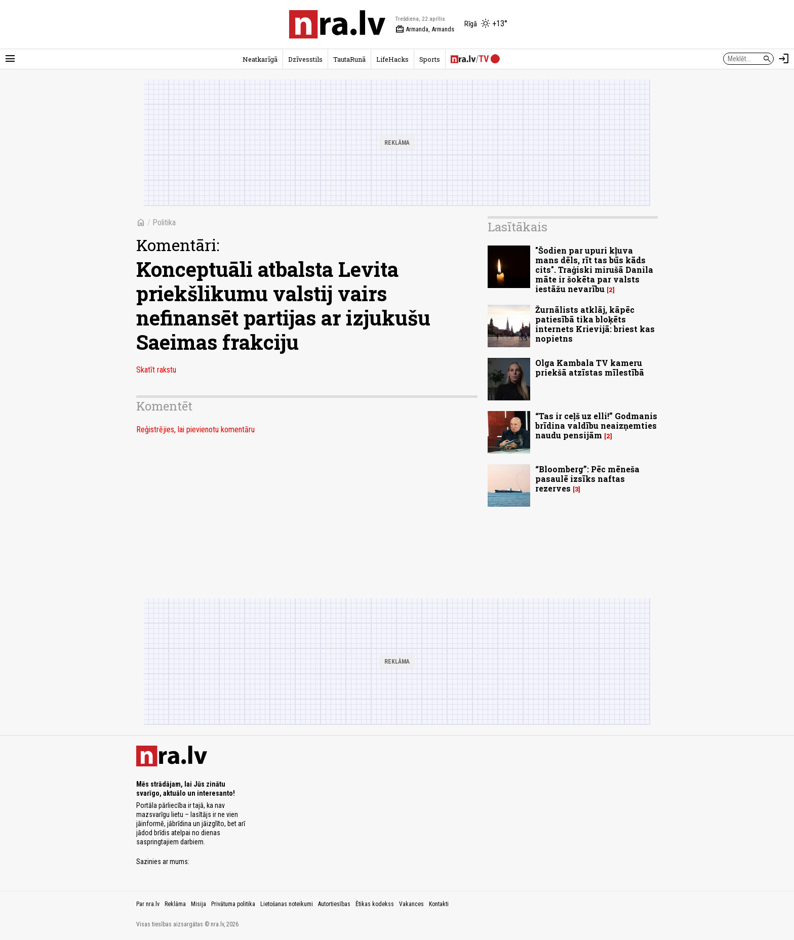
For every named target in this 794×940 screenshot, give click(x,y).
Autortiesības (334, 904)
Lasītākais (517, 227)
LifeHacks (392, 59)
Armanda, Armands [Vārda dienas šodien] (424, 29)
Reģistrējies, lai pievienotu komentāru (195, 429)
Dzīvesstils (305, 59)
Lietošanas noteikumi (286, 904)
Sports (429, 59)
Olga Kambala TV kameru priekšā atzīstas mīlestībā (589, 367)
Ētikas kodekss (374, 904)
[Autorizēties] (784, 59)
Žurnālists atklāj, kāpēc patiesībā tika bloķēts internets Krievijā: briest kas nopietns (595, 324)
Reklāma (175, 904)
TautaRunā (349, 59)
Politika (164, 222)
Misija (198, 904)
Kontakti (439, 904)
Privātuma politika (233, 904)
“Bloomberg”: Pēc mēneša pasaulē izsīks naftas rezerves (587, 479)
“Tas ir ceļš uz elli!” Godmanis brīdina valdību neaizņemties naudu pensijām (596, 425)
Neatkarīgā (260, 59)
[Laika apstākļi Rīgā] (485, 24)
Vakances (411, 904)
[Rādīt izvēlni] (10, 59)
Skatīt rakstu (156, 370)
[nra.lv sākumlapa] (337, 24)
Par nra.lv (148, 904)
